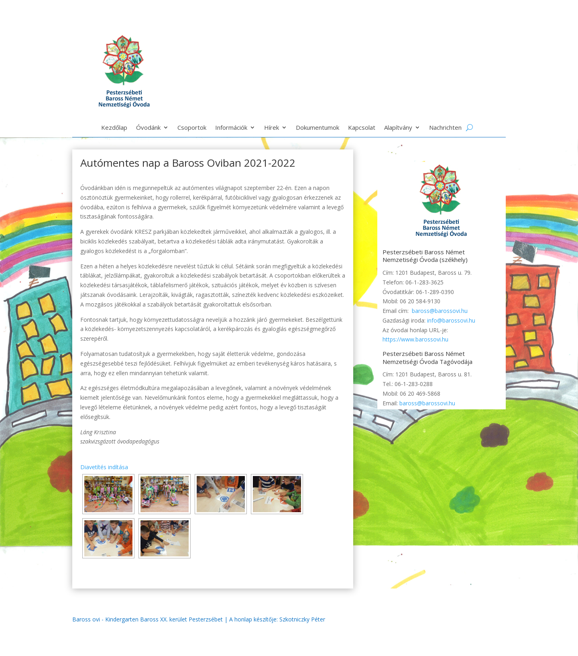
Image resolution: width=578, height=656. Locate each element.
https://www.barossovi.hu (415, 339)
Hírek (271, 128)
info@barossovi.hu (451, 320)
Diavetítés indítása (104, 467)
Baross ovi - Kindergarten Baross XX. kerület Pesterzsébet (147, 619)
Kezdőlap (114, 128)
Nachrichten (445, 128)
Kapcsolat (361, 128)
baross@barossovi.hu (440, 311)
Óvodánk (148, 128)
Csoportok (191, 128)
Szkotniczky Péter (302, 619)
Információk (231, 128)
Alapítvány (398, 128)
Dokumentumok (317, 128)
